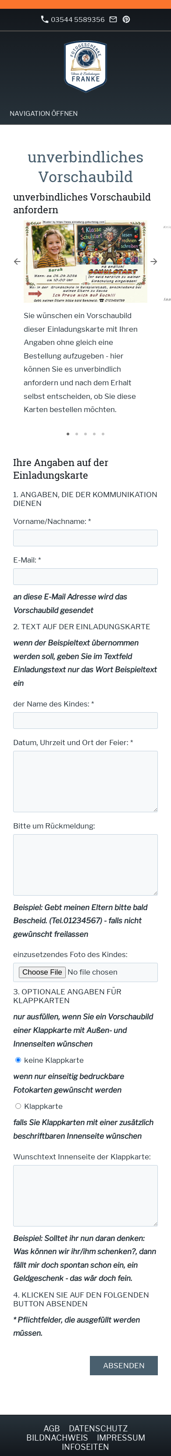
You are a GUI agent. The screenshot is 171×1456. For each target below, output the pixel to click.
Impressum (121, 1437)
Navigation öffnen (44, 114)
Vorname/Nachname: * (52, 521)
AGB (51, 1428)
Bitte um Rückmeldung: (54, 825)
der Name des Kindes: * (53, 703)
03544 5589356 (73, 19)
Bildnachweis (57, 1437)
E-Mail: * (27, 560)
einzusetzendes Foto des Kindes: (70, 954)
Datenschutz (98, 1428)
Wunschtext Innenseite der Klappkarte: (82, 1156)
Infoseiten (85, 1447)
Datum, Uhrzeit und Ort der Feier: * (73, 742)
